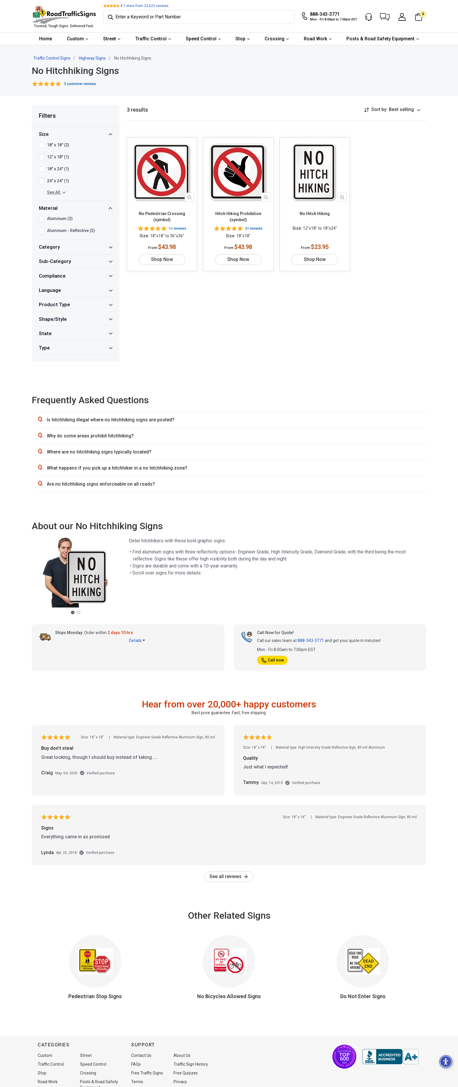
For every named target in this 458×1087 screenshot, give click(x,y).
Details (137, 640)
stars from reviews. (144, 6)
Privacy (180, 1081)
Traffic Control (150, 38)
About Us (182, 1055)
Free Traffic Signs (147, 1073)
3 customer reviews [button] (80, 84)
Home (45, 38)
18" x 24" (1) (58, 169)
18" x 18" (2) (58, 145)
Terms (137, 1081)
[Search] (199, 17)
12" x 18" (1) (58, 157)
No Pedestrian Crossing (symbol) (162, 216)
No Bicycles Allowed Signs (229, 996)
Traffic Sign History (191, 1064)
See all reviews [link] (229, 876)
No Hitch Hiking (315, 213)
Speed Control (201, 38)
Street (109, 38)
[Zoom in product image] (189, 197)
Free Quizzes (186, 1073)
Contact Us (141, 1055)
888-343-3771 (311, 640)
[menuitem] (46, 39)
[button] (385, 17)
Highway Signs (92, 58)
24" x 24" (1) (58, 181)
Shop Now (162, 259)
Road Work (315, 38)
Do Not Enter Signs (363, 996)
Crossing (274, 38)
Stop (240, 38)
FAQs (136, 1064)
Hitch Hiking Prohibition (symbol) (238, 216)
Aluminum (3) (60, 219)
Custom (75, 38)
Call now (272, 660)
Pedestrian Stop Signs (95, 996)
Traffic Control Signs (51, 58)
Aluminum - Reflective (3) (71, 231)
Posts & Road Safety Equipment (380, 38)
